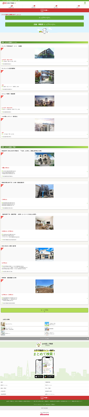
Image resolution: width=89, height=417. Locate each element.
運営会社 (53, 404)
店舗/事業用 (3, 394)
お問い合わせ (48, 404)
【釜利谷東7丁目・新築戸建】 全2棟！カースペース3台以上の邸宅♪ (19, 214)
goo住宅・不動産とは (10, 401)
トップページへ (44, 18)
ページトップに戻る (44, 338)
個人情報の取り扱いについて (66, 401)
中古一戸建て (48, 388)
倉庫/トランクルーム (49, 394)
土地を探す (3, 391)
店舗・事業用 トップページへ (44, 24)
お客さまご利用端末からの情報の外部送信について (24, 401)
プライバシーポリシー (37, 404)
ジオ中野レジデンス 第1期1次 (9, 116)
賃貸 (2, 382)
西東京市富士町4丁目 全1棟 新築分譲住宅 (13, 182)
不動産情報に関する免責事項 (55, 401)
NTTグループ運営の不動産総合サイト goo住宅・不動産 (11, 0)
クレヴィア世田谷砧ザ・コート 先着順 (12, 46)
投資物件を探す (48, 391)
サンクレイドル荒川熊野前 (8, 68)
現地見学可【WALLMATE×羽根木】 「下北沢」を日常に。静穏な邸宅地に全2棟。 (22, 151)
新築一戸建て (4, 388)
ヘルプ (43, 404)
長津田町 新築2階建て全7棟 (9, 277)
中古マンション (48, 385)
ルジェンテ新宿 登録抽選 (8, 94)
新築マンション (4, 385)
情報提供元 (47, 401)
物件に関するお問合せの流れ (39, 401)
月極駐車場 (47, 382)
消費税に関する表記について (77, 401)
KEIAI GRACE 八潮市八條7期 (9, 246)
